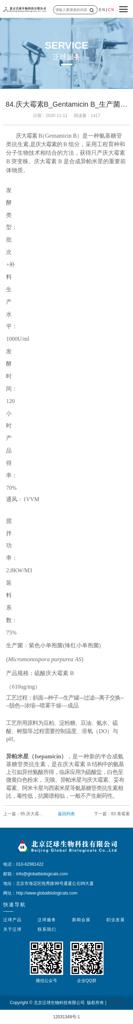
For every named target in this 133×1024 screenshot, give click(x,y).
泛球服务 (47, 919)
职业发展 (115, 919)
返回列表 (66, 813)
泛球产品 (12, 919)
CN (111, 10)
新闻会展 (81, 919)
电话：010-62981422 (23, 864)
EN (102, 10)
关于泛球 (12, 929)
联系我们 (47, 929)
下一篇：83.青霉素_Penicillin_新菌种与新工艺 (110, 814)
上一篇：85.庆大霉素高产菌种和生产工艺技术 (23, 814)
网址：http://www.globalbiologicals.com (40, 893)
